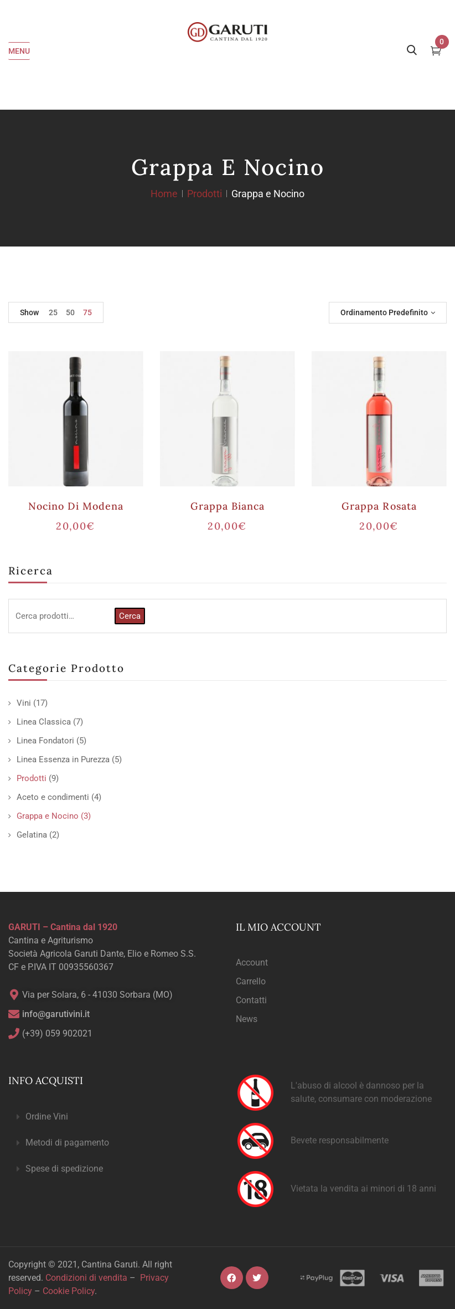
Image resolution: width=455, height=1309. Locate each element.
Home (164, 193)
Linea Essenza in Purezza (63, 759)
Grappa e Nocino (48, 816)
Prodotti (204, 193)
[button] (113, 1117)
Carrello (251, 981)
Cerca (130, 616)
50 (70, 312)
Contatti (251, 1000)
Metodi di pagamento (67, 1142)
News (246, 1019)
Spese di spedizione (64, 1168)
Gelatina (32, 835)
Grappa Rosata (379, 506)
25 (53, 312)
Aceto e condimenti (53, 797)
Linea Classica (44, 722)
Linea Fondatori (45, 741)
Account (252, 962)
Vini (24, 703)
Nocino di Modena (76, 506)
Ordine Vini (46, 1116)
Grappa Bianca (227, 506)
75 (87, 312)
